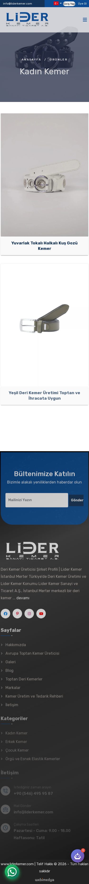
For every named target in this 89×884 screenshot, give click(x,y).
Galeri (10, 664)
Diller (56, 3)
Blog (9, 673)
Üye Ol (82, 3)
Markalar (12, 690)
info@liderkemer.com (17, 3)
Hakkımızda (15, 647)
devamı (22, 600)
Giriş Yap (69, 3)
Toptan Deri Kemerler (23, 682)
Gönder (77, 503)
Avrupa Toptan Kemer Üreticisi (32, 656)
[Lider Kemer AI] (77, 856)
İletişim (11, 707)
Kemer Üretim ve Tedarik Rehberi (34, 699)
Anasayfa (31, 59)
